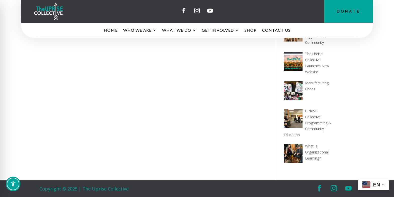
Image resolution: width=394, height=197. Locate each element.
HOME (111, 30)
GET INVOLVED (218, 30)
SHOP (250, 30)
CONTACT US (276, 30)
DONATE (348, 11)
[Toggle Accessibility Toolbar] (197, 184)
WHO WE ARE (137, 30)
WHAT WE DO (176, 30)
